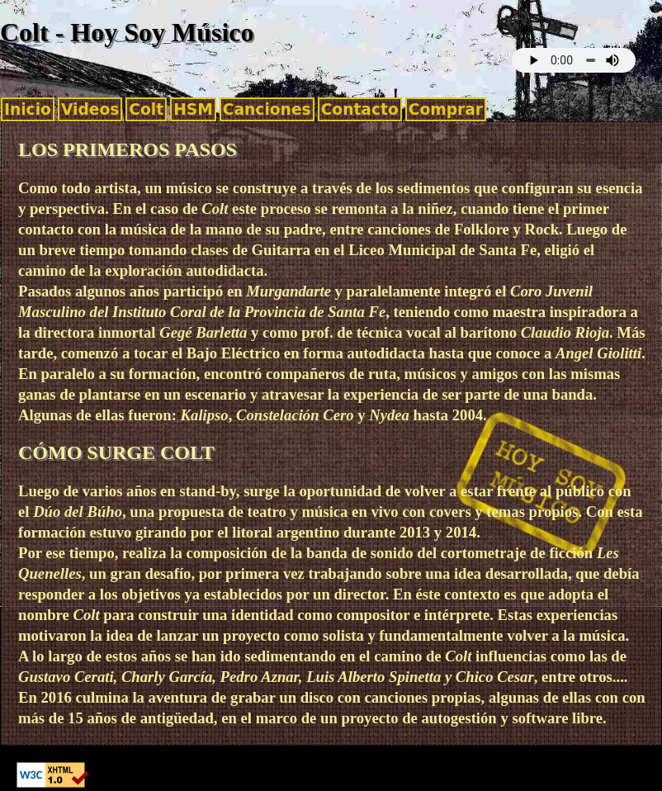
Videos (90, 109)
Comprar (446, 109)
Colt (146, 109)
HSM (193, 109)
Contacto (360, 109)
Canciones (267, 109)
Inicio (27, 109)
